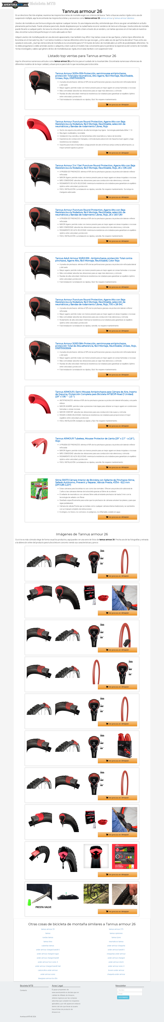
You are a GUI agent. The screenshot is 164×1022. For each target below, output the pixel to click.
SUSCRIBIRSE (123, 997)
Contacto (23, 990)
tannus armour (107, 18)
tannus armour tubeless (124, 18)
